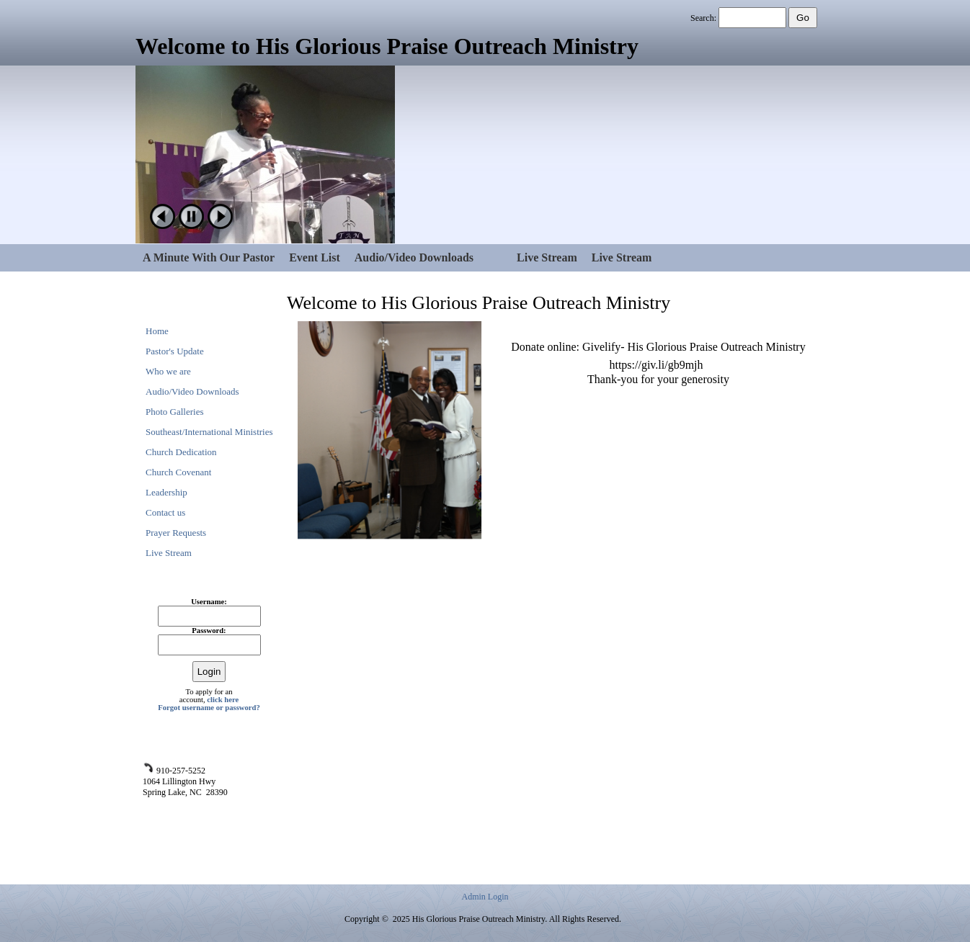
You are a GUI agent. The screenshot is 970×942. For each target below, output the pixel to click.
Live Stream (547, 257)
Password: (209, 630)
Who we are (168, 371)
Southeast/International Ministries (209, 431)
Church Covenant (178, 472)
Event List (314, 257)
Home (157, 331)
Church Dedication (181, 452)
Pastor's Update (175, 351)
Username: (209, 602)
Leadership (166, 492)
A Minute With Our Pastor (209, 257)
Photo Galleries (175, 411)
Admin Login (485, 897)
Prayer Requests (176, 532)
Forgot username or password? (209, 708)
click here (223, 700)
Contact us (165, 512)
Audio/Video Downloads (414, 257)
